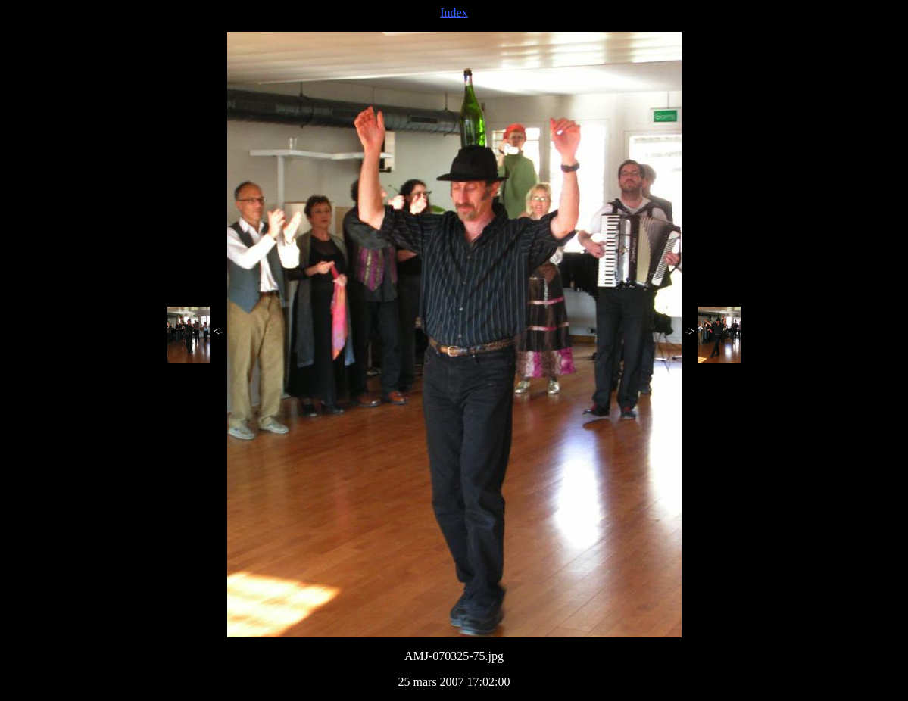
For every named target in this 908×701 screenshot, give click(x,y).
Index (453, 12)
